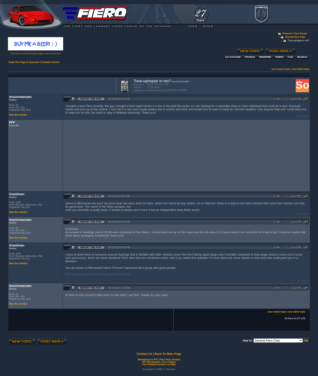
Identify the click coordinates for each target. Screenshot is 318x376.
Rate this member (18, 115)
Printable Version (50, 62)
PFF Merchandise (151, 362)
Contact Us (144, 353)
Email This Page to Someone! (24, 62)
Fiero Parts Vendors (169, 359)
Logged (305, 116)
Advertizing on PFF (148, 359)
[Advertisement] (61, 85)
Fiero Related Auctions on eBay (159, 364)
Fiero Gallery (169, 362)
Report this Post (91, 99)
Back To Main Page (168, 353)
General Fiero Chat (295, 37)
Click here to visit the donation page (26, 53)
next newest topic (280, 69)
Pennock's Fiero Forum (294, 33)
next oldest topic (300, 69)
